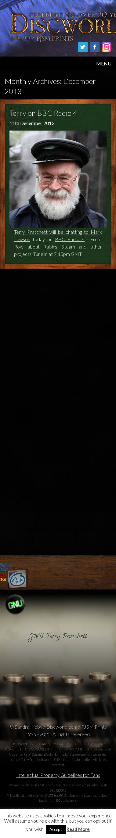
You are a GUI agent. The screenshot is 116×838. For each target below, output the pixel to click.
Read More (78, 829)
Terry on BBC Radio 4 (43, 112)
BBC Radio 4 (70, 239)
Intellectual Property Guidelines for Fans (58, 775)
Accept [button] (55, 829)
